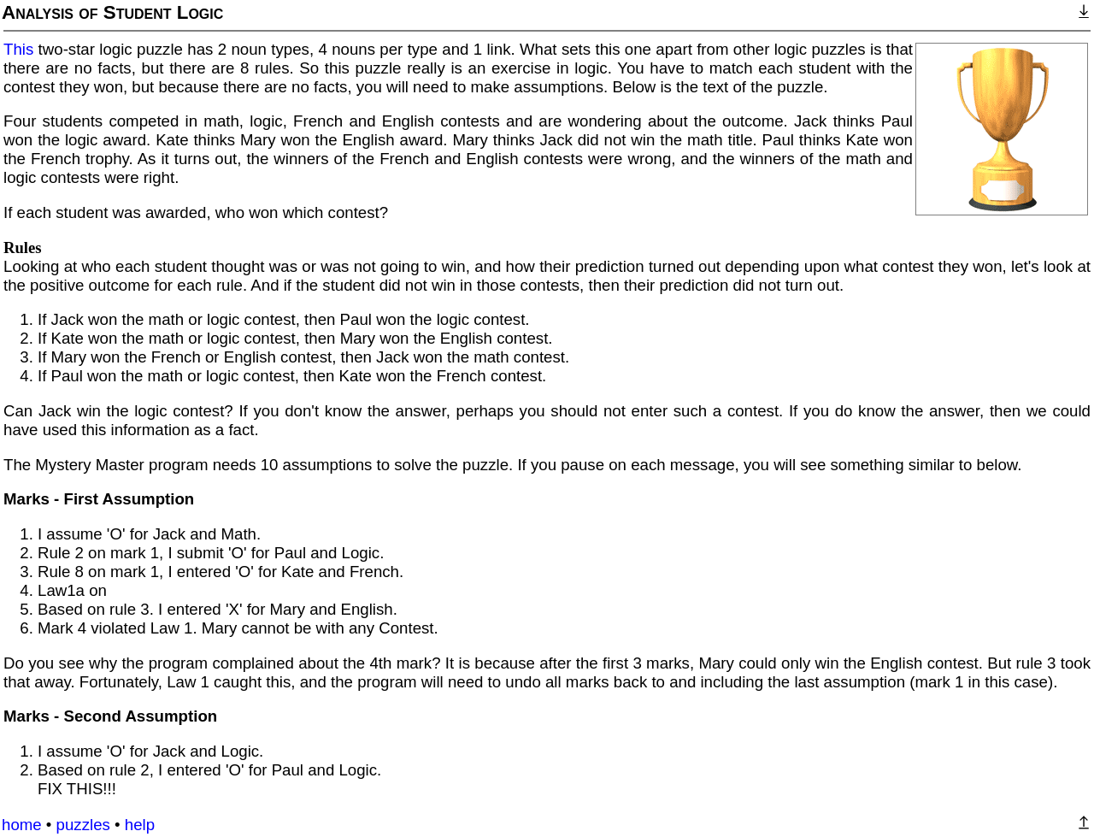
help (140, 825)
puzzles (83, 825)
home (22, 825)
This (18, 49)
